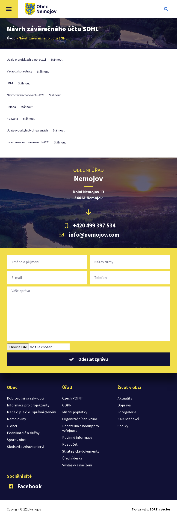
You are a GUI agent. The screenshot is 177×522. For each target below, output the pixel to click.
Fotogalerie (127, 412)
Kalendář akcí (128, 419)
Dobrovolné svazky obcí (25, 398)
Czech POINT (72, 398)
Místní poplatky (74, 412)
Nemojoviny (16, 419)
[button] (9, 9)
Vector (165, 509)
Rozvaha (12, 118)
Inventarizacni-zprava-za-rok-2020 (28, 142)
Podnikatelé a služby (23, 432)
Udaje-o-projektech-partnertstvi (26, 59)
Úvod (11, 38)
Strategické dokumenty (80, 451)
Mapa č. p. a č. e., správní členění (31, 412)
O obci (12, 426)
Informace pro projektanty (28, 405)
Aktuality (125, 398)
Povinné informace (77, 437)
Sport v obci (16, 439)
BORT (154, 509)
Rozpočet (70, 444)
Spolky (123, 426)
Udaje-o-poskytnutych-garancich (27, 130)
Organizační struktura (79, 419)
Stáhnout (56, 59)
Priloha (11, 107)
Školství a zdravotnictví (25, 446)
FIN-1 (10, 83)
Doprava (124, 405)
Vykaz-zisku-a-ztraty (19, 71)
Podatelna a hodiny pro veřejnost (80, 428)
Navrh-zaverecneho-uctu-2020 (25, 95)
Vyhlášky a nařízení (77, 465)
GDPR (66, 405)
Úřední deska (72, 458)
